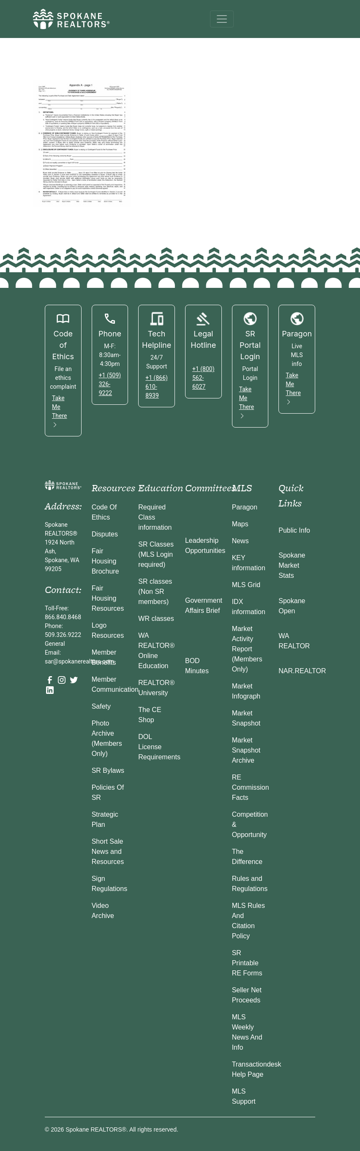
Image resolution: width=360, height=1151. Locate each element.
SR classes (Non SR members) (155, 591)
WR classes (156, 618)
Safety (101, 706)
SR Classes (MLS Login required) (156, 554)
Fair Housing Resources (108, 598)
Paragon (245, 507)
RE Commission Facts (250, 787)
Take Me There (59, 411)
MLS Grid (246, 584)
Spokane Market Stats (291, 565)
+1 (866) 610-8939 (156, 386)
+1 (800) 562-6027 (203, 378)
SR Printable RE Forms (247, 963)
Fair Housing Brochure (105, 561)
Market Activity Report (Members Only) (247, 649)
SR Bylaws (108, 770)
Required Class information (155, 517)
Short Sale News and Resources (108, 851)
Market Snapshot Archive (246, 750)
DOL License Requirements (159, 747)
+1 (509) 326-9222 (110, 384)
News (240, 540)
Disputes (105, 534)
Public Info (294, 530)
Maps (240, 524)
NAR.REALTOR (302, 670)
